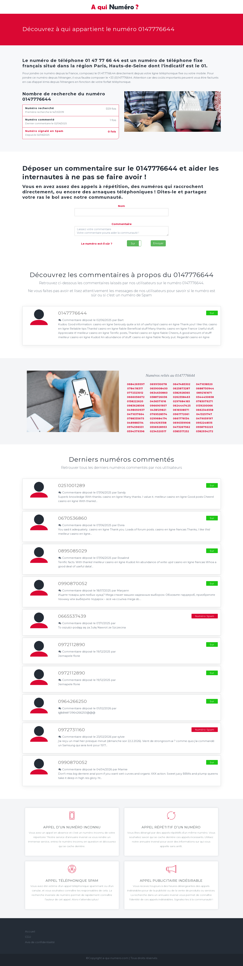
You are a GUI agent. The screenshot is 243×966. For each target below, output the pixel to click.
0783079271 (204, 401)
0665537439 (72, 616)
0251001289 (71, 485)
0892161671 (204, 392)
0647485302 (181, 384)
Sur (133, 243)
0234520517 (158, 431)
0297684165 (181, 401)
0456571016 (158, 401)
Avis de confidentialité (40, 942)
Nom (121, 206)
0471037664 (135, 414)
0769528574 (158, 414)
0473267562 (181, 427)
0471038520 (204, 384)
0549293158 (158, 422)
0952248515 (204, 422)
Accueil (30, 931)
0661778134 (181, 418)
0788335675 (135, 418)
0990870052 (72, 583)
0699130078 (158, 384)
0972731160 (71, 729)
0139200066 (204, 405)
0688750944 (205, 388)
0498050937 (136, 410)
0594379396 (135, 431)
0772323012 (135, 392)
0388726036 (158, 397)
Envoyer (158, 243)
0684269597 (136, 384)
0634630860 (159, 392)
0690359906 (181, 422)
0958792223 (204, 427)
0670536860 (72, 518)
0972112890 (71, 644)
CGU (28, 937)
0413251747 (204, 414)
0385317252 (181, 431)
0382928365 (181, 392)
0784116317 (135, 388)
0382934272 (204, 431)
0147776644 (72, 313)
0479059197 (204, 418)
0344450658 (205, 397)
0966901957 (158, 405)
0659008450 (159, 388)
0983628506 (135, 405)
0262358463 (181, 397)
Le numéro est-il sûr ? (96, 243)
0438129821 (158, 410)
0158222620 (135, 401)
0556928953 (158, 427)
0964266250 (72, 701)
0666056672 (135, 397)
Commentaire (122, 224)
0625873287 (181, 388)
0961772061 (181, 414)
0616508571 (181, 410)
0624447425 (182, 405)
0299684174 (158, 418)
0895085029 (72, 550)
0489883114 (135, 422)
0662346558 (204, 410)
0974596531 (135, 427)
